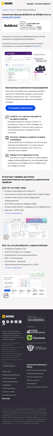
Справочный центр (9, 378)
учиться (34, 417)
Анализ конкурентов (34, 377)
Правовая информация (11, 375)
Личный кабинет (43, 4)
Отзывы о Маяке (8, 392)
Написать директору (10, 381)
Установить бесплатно (20, 108)
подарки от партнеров (31, 423)
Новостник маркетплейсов (37, 387)
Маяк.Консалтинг (33, 380)
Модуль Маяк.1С (7, 417)
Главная (5, 10)
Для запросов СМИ (9, 395)
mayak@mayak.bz (8, 366)
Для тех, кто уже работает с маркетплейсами (25, 245)
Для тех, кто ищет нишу (14, 188)
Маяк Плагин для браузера (37, 370)
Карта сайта (6, 371)
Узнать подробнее (13, 213)
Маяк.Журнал (32, 383)
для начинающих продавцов (24, 409)
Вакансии (6, 398)
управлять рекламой (39, 411)
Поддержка (6, 385)
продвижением (15, 413)
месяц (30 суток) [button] (11, 17)
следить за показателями (29, 413)
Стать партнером (8, 388)
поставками (6, 413)
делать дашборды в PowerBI (22, 417)
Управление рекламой (35, 373)
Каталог (13, 10)
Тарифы (30, 4)
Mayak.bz (37, 46)
